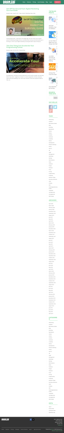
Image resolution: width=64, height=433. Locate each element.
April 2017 (51, 246)
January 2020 (51, 209)
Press (50, 169)
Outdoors (51, 163)
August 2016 (51, 261)
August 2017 (51, 238)
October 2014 (51, 302)
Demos (50, 140)
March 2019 (51, 223)
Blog (47, 2)
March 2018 (51, 230)
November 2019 (52, 211)
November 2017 (52, 232)
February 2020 (52, 207)
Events (50, 146)
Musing (50, 158)
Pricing (34, 2)
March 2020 (51, 205)
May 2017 (51, 244)
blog (20, 13)
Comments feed (52, 410)
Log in (50, 406)
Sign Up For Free (37, 429)
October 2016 (51, 257)
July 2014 (51, 307)
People (50, 165)
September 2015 (52, 282)
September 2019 (52, 213)
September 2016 (52, 259)
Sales (34, 13)
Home (24, 2)
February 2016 (52, 273)
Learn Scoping (41, 2)
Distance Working (52, 144)
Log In (30, 429)
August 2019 (51, 215)
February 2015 (52, 294)
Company (17, 429)
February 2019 (52, 225)
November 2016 (52, 255)
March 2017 (51, 248)
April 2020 (51, 203)
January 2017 (51, 251)
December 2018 (52, 228)
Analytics (51, 121)
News (31, 13)
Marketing (28, 13)
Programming (22, 50)
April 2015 (51, 292)
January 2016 (51, 275)
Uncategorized (52, 194)
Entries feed (51, 408)
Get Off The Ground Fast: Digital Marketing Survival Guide (22, 9)
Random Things (52, 177)
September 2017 (52, 236)
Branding (51, 127)
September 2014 (52, 303)
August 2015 (51, 284)
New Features (52, 160)
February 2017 (52, 250)
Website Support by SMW (57, 430)
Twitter (55, 107)
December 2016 (52, 253)
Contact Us (60, 425)
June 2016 (51, 265)
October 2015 (51, 280)
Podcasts (51, 167)
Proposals (51, 175)
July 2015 (51, 286)
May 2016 (51, 267)
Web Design (51, 196)
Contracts (51, 136)
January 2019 (51, 226)
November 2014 (52, 300)
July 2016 (51, 263)
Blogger (51, 111)
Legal (50, 152)
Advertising (51, 119)
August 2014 (51, 305)
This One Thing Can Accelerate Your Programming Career (20, 46)
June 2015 (51, 288)
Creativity (51, 138)
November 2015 (52, 278)
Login (50, 2)
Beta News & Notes (53, 123)
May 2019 (51, 219)
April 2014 (51, 313)
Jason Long (10, 13)
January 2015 (51, 296)
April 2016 (51, 269)
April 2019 (51, 221)
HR (49, 150)
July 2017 (51, 240)
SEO (49, 185)
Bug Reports (51, 129)
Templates (51, 190)
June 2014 (51, 309)
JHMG (52, 429)
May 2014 (51, 311)
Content (23, 13)
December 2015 (52, 277)
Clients (50, 131)
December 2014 (52, 298)
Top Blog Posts (52, 192)
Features (29, 2)
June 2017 (51, 242)
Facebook (51, 107)
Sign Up (57, 2)
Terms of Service (24, 429)
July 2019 (51, 217)
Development (51, 142)
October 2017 (51, 234)
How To (50, 148)
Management (51, 154)
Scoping (50, 183)
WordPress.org (52, 412)
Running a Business (53, 179)
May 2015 (51, 290)
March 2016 (51, 271)
